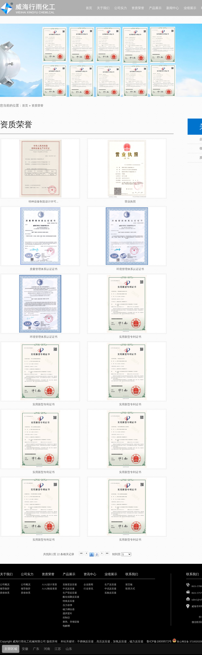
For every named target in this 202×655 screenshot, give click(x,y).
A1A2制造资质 (49, 588)
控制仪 (66, 617)
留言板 (129, 584)
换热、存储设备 (71, 621)
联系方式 (130, 588)
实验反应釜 (110, 592)
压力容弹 (67, 605)
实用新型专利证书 (130, 336)
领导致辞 (4, 588)
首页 (25, 105)
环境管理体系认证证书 (130, 269)
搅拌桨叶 (67, 613)
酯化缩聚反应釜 (71, 597)
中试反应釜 (69, 588)
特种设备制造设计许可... (43, 201)
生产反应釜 (110, 584)
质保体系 (4, 592)
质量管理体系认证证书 (43, 269)
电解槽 (66, 625)
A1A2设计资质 (49, 584)
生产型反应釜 (70, 592)
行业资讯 (88, 588)
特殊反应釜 (69, 601)
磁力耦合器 (69, 609)
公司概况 (4, 584)
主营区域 (10, 648)
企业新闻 (88, 584)
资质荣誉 (37, 105)
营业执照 (130, 201)
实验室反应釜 (70, 584)
